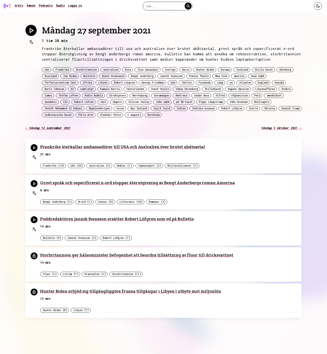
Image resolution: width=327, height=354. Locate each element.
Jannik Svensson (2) (82, 238)
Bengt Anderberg (142, 76)
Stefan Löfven (68, 95)
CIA (65, 102)
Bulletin (89, 76)
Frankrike (62, 69)
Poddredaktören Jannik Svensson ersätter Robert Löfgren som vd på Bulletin (117, 219)
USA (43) (77, 165)
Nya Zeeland (138, 108)
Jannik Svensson (171, 76)
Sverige (170, 69)
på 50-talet (184, 102)
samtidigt (87, 89)
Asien (120, 108)
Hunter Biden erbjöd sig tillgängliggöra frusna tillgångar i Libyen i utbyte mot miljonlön (130, 291)
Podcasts (46, 5)
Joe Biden (70, 76)
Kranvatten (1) (95, 274)
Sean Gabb (257, 76)
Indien (181, 108)
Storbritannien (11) (126, 274)
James (48, 95)
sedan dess (201, 95)
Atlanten (245, 82)
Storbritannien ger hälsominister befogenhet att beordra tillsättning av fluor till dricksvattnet (136, 255)
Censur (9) (105, 201)
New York (221, 76)
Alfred (220, 95)
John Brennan (239, 102)
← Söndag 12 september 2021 (48, 128)
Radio (60, 5)
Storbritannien (86, 69)
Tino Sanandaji (148, 69)
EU (72, 89)
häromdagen (161, 95)
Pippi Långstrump (211, 102)
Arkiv (19, 5)
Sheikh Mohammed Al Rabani (63, 108)
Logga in (75, 5)
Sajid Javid (162, 108)
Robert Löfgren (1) (116, 238)
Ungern (117, 102)
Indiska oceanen (203, 108)
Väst (103, 102)
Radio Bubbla (94, 95)
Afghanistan (239, 95)
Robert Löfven (84, 102)
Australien (110, 69)
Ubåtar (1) (124, 165)
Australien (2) (99, 165)
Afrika (87, 82)
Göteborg (285, 69)
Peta (257, 95)
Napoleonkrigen (99, 108)
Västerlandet (135, 89)
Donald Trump (290, 108)
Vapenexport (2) (149, 165)
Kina (128, 69)
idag (220, 82)
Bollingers (261, 102)
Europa (225, 69)
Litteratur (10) (131, 201)
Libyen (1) (81, 310)
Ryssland (51, 76)
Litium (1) (70, 274)
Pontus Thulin (199, 76)
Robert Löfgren (231, 108)
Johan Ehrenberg (187, 89)
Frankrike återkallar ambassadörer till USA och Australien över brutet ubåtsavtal (122, 147)
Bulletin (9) (52, 238)
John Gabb (163, 102)
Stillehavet (213, 89)
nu (231, 82)
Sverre (253, 108)
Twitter (187, 82)
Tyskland (242, 69)
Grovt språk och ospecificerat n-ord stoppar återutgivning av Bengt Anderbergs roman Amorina (137, 183)
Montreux (182, 95)
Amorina (239, 76)
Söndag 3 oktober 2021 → (281, 128)
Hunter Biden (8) (55, 310)
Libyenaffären (265, 89)
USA (47, 69)
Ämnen (31, 5)
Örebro (286, 89)
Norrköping (140, 95)
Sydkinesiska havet (58, 114)
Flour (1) (50, 274)
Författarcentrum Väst (60, 82)
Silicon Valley (138, 102)
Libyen (102, 82)
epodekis (51, 102)
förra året (85, 114)
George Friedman (152, 82)
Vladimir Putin (110, 114)
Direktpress (117, 95)
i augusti (134, 114)
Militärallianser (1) (182, 165)
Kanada (279, 82)
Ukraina (269, 108)
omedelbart (274, 95)
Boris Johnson (54, 89)
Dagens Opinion (238, 89)
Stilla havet (264, 69)
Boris (186, 69)
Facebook (205, 82)
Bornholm (154, 114)
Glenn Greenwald (113, 76)
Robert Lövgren (124, 82)
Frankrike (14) (53, 165)
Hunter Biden (205, 69)
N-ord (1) (85, 201)
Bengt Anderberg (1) (57, 201)
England (263, 82)
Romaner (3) (157, 201)
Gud (173, 82)
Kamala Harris (110, 89)
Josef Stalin (160, 89)
